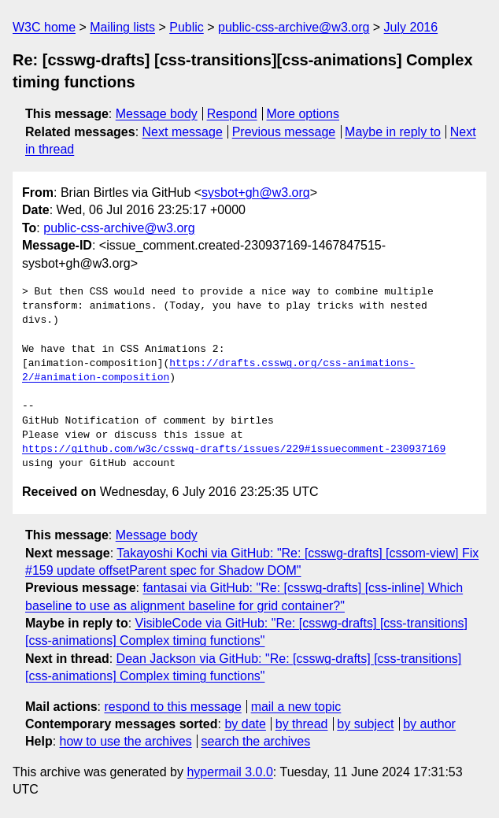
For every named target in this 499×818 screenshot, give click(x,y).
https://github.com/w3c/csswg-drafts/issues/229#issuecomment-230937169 (233, 449)
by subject (365, 724)
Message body (157, 113)
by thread (301, 724)
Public (186, 27)
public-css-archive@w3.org (293, 27)
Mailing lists (122, 27)
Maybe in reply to (393, 132)
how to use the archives (126, 741)
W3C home (44, 27)
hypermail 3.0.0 (229, 772)
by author (429, 724)
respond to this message (172, 706)
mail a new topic (296, 706)
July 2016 (411, 27)
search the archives (256, 741)
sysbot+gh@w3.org (255, 192)
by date (244, 724)
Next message (182, 132)
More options (303, 113)
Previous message (284, 132)
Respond (232, 113)
